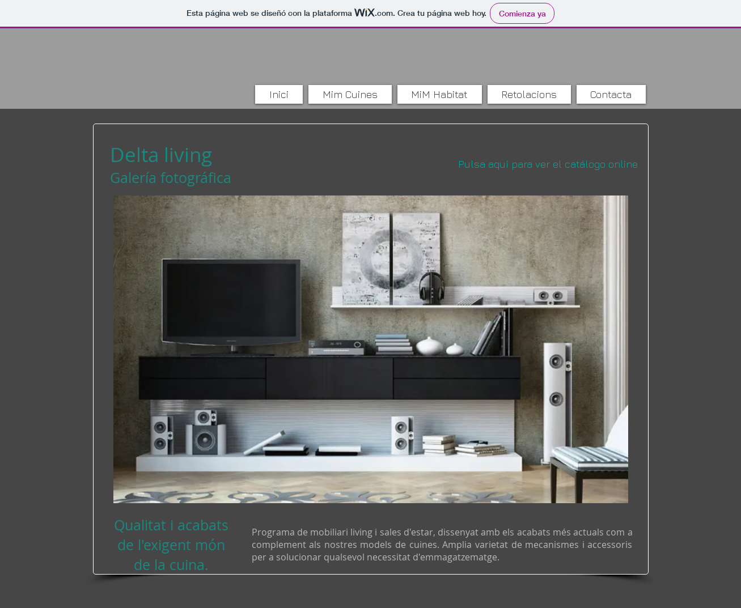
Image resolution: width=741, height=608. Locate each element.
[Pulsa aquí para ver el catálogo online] (548, 164)
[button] (371, 349)
